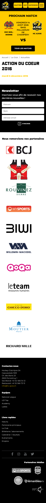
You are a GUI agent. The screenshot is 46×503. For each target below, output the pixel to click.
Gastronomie (33, 5)
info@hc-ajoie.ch (9, 386)
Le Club (14, 57)
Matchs (5, 422)
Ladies (4, 407)
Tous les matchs (23, 48)
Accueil (5, 57)
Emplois (5, 441)
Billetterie (18, 5)
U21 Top (5, 400)
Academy (6, 403)
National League (9, 397)
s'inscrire (24, 123)
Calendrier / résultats (11, 435)
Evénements (7, 438)
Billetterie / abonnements (13, 431)
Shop (25, 5)
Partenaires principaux (11, 425)
